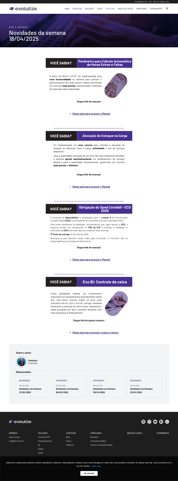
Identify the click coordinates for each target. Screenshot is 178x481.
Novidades (23, 27)
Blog (11, 27)
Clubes (41, 449)
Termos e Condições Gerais (101, 445)
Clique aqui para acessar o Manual (91, 113)
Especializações (45, 441)
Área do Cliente (134, 433)
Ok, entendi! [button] (89, 473)
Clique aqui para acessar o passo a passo (95, 332)
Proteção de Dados (98, 441)
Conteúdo (110, 9)
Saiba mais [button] (96, 466)
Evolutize (77, 9)
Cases (100, 9)
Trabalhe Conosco (16, 441)
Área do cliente (125, 9)
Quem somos (14, 437)
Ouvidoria (94, 437)
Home (67, 9)
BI (39, 445)
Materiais (70, 445)
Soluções (89, 9)
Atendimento (156, 9)
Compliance (141, 9)
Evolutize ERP (44, 437)
